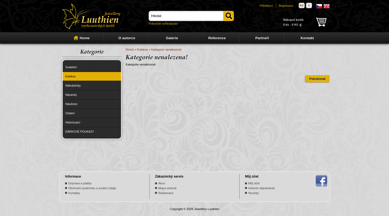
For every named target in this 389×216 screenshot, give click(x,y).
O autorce (126, 38)
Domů (130, 49)
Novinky (253, 193)
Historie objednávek (261, 188)
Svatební (71, 67)
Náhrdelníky (73, 85)
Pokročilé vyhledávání (163, 23)
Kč (302, 5)
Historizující (72, 122)
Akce (161, 183)
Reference (217, 38)
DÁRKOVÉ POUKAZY (79, 131)
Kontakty (74, 193)
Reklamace (165, 193)
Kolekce (70, 76)
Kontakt (307, 38)
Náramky (71, 94)
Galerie (172, 38)
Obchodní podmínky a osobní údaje (92, 188)
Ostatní (70, 113)
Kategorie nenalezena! (166, 49)
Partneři (262, 38)
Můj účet (254, 183)
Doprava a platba (79, 183)
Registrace (286, 5)
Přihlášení (266, 5)
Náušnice (71, 104)
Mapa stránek (167, 188)
